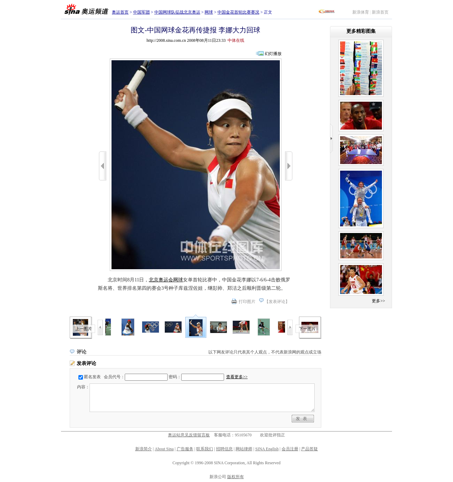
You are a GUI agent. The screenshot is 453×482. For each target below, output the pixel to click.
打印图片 (247, 301)
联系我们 (204, 448)
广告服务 (185, 448)
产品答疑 (309, 448)
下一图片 (307, 328)
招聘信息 (224, 448)
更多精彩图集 (361, 31)
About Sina (164, 448)
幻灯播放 (273, 53)
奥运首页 (120, 12)
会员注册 (290, 448)
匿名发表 (92, 376)
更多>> (378, 300)
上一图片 (83, 328)
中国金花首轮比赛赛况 (238, 12)
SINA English (266, 448)
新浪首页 (380, 12)
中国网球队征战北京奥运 (177, 12)
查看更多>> (237, 376)
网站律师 (244, 448)
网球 (209, 12)
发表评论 (277, 301)
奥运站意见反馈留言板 (189, 435)
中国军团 (141, 12)
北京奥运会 (161, 279)
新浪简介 (143, 448)
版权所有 (235, 476)
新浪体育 (360, 12)
